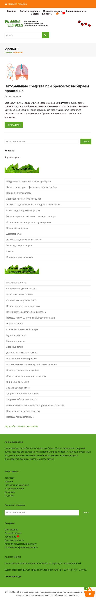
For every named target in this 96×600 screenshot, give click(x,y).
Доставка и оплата (14, 540)
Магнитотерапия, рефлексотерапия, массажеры (31, 216)
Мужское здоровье (16, 335)
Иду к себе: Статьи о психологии (21, 426)
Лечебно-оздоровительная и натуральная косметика (33, 204)
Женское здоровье (16, 341)
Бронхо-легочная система (19, 294)
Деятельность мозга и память (21, 352)
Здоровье (9, 477)
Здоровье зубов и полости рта (22, 399)
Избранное (12, 536)
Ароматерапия (14, 233)
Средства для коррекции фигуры (23, 210)
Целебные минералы (17, 227)
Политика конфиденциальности (21, 547)
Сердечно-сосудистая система (21, 288)
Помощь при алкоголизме (20, 416)
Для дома (10, 492)
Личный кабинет (13, 533)
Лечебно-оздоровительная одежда (24, 239)
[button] (16, 3)
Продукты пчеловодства (19, 192)
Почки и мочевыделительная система (26, 311)
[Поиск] (45, 35)
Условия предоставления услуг (21, 543)
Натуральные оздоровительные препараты (28, 181)
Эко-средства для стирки (19, 245)
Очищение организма (17, 381)
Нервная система (15, 323)
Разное (10, 251)
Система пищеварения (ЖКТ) (21, 300)
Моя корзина (11, 529)
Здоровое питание (14, 488)
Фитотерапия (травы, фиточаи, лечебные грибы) (31, 187)
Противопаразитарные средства (23, 410)
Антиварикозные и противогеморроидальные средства (35, 405)
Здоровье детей (14, 346)
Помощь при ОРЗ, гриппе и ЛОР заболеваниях (30, 317)
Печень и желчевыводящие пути (23, 306)
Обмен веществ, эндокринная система (26, 376)
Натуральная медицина (17, 484)
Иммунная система (16, 282)
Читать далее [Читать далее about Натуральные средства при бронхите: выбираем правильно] (14, 124)
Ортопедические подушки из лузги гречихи (29, 222)
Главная (8, 52)
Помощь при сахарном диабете (22, 370)
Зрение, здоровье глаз (18, 387)
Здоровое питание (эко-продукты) (23, 198)
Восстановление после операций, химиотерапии (31, 364)
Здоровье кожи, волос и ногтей (22, 393)
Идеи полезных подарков (19, 257)
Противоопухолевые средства (21, 358)
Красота (9, 481)
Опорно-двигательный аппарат (22, 329)
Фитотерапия (14, 96)
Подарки (9, 495)
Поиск (86, 141)
